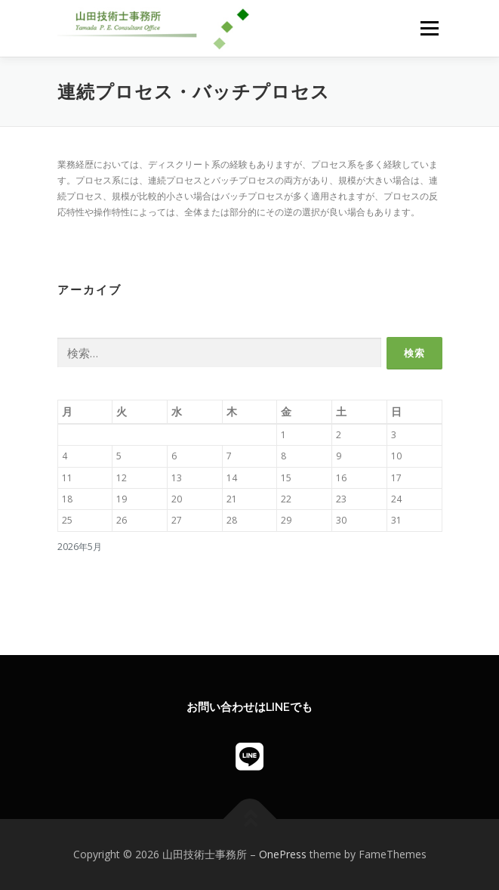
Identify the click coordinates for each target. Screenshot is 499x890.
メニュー (429, 28)
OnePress (282, 854)
